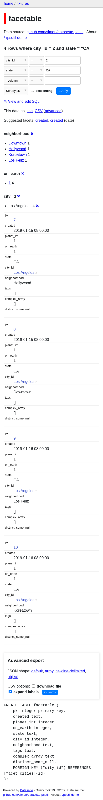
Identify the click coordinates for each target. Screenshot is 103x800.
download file (46, 686)
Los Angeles (24, 272)
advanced (53, 111)
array (49, 671)
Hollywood (17, 149)
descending (41, 91)
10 (16, 547)
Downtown (17, 143)
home (8, 3)
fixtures (22, 3)
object (13, 677)
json (29, 111)
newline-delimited (70, 671)
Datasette (26, 790)
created (42, 120)
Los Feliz (16, 160)
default (37, 671)
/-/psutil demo (15, 38)
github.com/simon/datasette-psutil (54, 32)
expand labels (24, 692)
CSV (39, 111)
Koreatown (18, 155)
